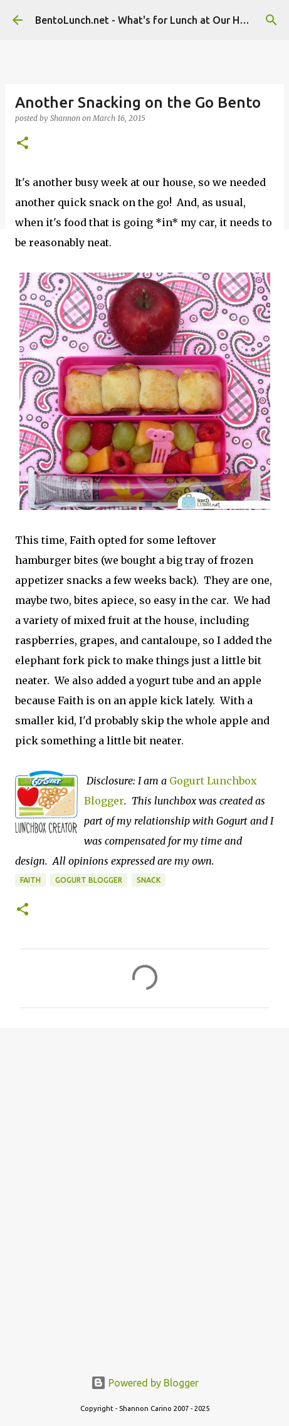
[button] (22, 143)
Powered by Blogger (145, 1382)
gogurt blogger (88, 880)
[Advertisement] (144, 1191)
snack (148, 880)
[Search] (271, 20)
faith (30, 880)
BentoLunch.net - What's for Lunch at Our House (148, 20)
